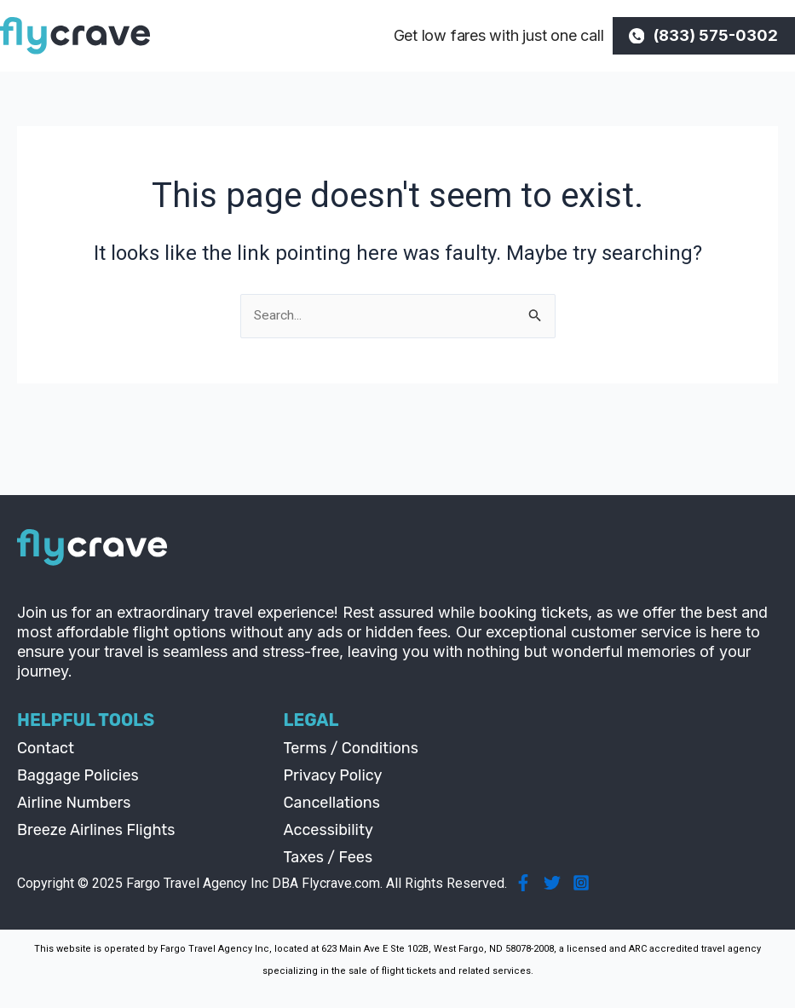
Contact (45, 749)
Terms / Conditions (351, 749)
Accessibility (328, 830)
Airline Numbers (74, 803)
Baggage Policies (78, 776)
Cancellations (332, 803)
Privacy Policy (333, 776)
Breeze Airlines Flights (96, 830)
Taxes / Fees (328, 858)
